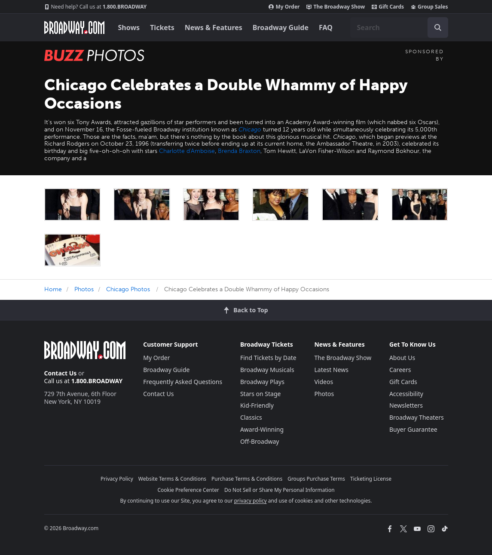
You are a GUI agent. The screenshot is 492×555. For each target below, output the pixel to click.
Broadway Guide (281, 27)
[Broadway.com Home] (74, 27)
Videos (323, 382)
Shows (129, 27)
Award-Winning (262, 429)
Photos (84, 289)
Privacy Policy (117, 478)
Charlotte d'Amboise (187, 151)
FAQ (326, 27)
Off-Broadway (259, 441)
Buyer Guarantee (413, 429)
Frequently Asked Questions (182, 382)
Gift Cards (388, 6)
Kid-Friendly (257, 405)
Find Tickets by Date (268, 358)
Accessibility (406, 394)
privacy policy (250, 500)
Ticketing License (370, 478)
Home (53, 289)
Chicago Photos (128, 289)
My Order (284, 6)
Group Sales (429, 6)
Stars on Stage (260, 394)
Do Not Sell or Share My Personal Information (279, 490)
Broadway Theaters (416, 417)
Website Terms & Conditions (172, 478)
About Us (402, 358)
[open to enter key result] (438, 27)
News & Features (213, 27)
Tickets (162, 27)
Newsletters (406, 405)
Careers (400, 370)
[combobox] (399, 27)
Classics (251, 417)
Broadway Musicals (267, 370)
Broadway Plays (262, 382)
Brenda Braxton (239, 151)
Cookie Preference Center (188, 490)
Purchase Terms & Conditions (246, 478)
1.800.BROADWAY (95, 6)
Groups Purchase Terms (316, 478)
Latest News (331, 370)
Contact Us (60, 373)
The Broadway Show (335, 6)
